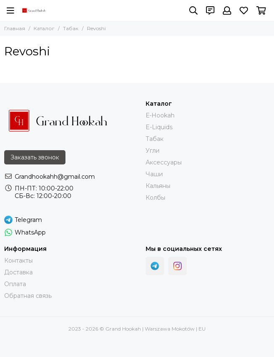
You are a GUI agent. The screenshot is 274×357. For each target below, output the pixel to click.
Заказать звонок (34, 157)
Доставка (18, 272)
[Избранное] (243, 10)
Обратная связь (28, 296)
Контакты (18, 260)
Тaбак (155, 139)
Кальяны (158, 186)
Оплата (15, 284)
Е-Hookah (160, 115)
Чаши (154, 174)
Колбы (155, 197)
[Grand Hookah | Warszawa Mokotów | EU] (34, 10)
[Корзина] (261, 10)
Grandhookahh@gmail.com (55, 176)
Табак (70, 28)
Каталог (44, 28)
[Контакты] (210, 10)
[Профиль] (227, 10)
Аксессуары (164, 162)
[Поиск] (193, 10)
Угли (152, 150)
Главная (14, 28)
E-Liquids (159, 127)
